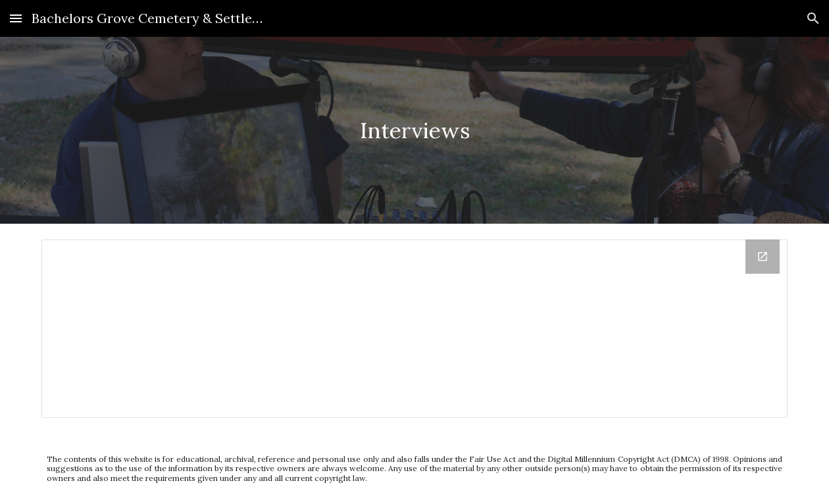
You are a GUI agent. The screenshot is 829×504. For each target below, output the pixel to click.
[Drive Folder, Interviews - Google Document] (414, 328)
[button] (16, 18)
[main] (415, 130)
